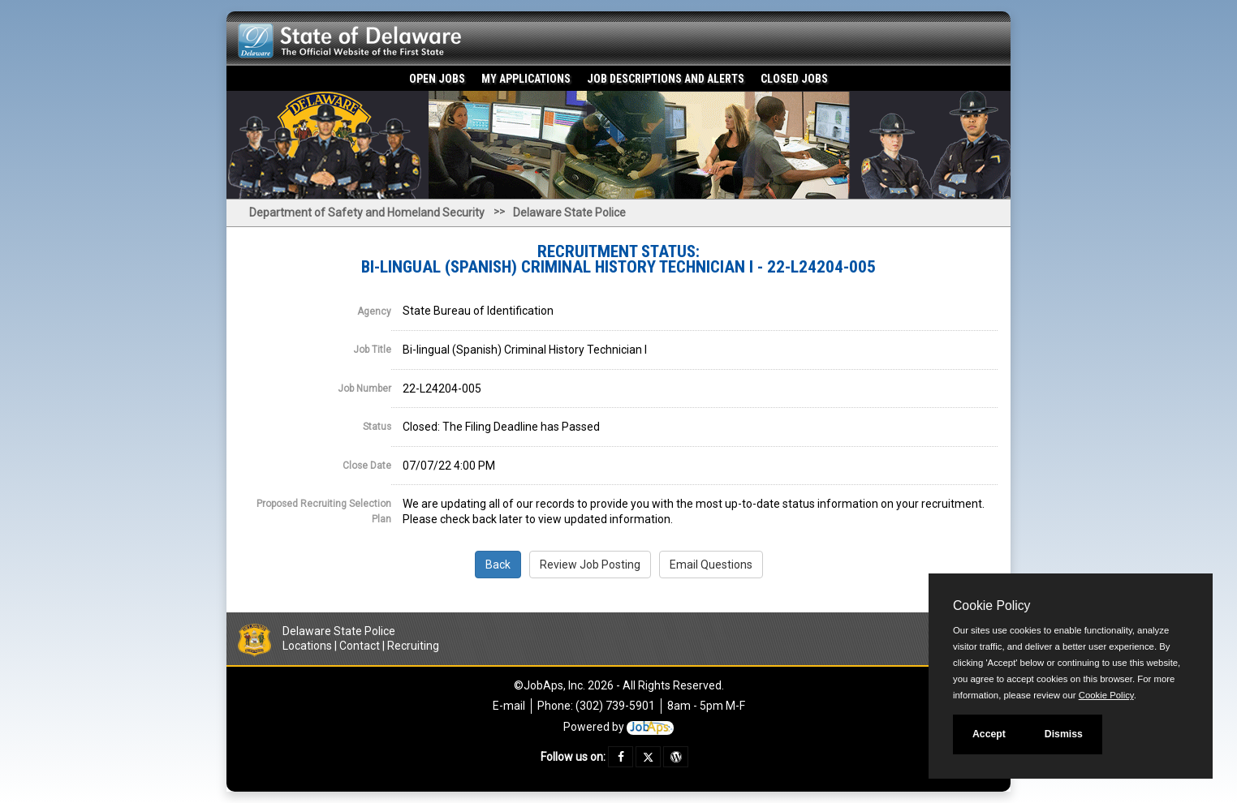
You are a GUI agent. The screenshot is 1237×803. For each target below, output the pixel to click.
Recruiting (413, 645)
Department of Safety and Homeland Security (367, 212)
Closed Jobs (794, 78)
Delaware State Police (569, 212)
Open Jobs (437, 78)
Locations (307, 645)
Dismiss (1064, 734)
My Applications (526, 78)
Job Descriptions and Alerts (665, 78)
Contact (359, 645)
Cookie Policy (991, 605)
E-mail (509, 705)
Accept (989, 734)
